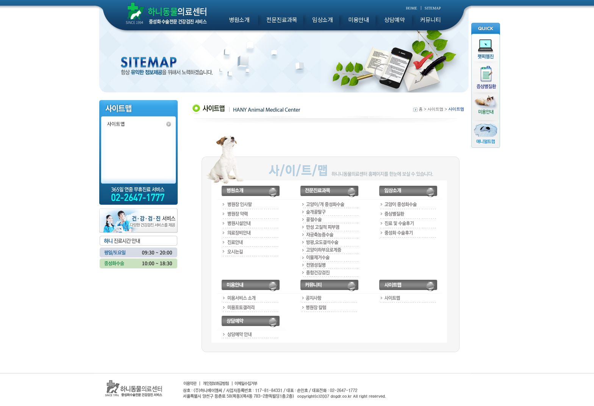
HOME (411, 8)
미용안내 (358, 20)
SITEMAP (433, 8)
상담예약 (394, 20)
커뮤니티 (430, 20)
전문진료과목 (281, 20)
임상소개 (322, 20)
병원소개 (239, 20)
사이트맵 (116, 123)
